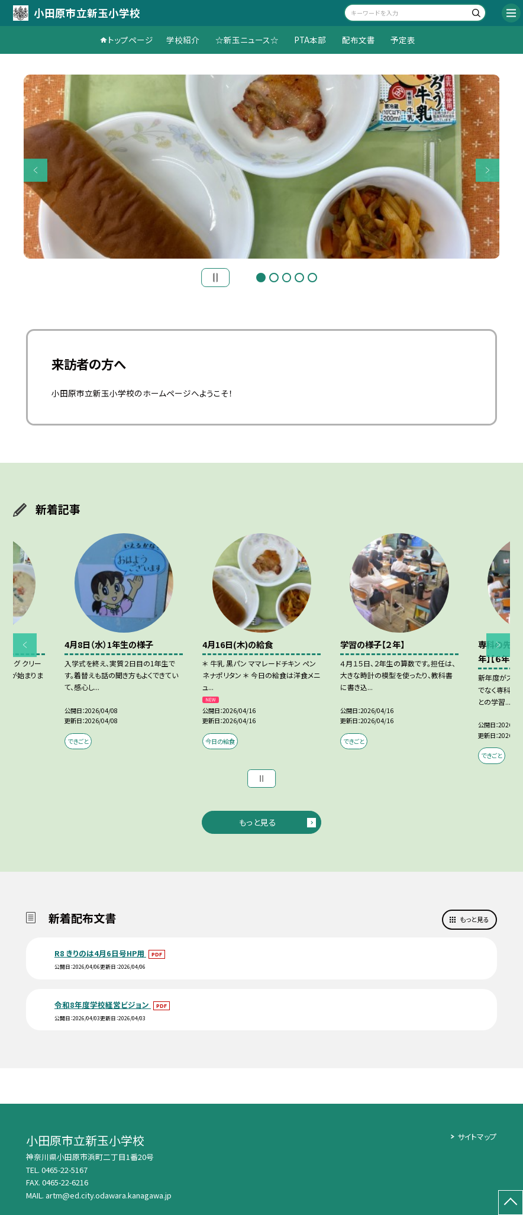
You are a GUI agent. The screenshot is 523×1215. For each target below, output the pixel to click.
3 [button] (287, 277)
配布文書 (358, 40)
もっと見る (257, 822)
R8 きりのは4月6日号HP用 (100, 953)
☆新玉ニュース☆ (247, 40)
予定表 (402, 40)
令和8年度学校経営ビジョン (102, 1004)
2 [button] (274, 277)
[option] (262, 167)
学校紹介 (182, 40)
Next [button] (487, 170)
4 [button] (299, 277)
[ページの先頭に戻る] (510, 1202)
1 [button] (261, 277)
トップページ (130, 40)
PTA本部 (310, 40)
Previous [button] (35, 170)
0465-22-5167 (64, 1169)
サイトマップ (477, 1136)
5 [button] (312, 277)
